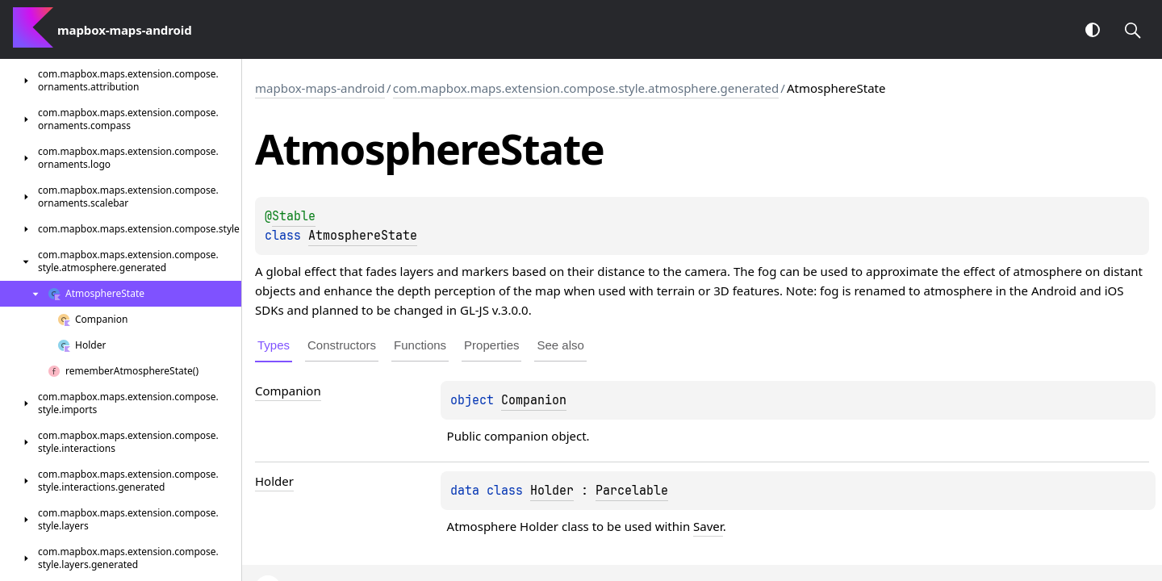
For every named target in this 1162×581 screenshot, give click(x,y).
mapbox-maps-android (320, 88)
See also (560, 345)
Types (273, 345)
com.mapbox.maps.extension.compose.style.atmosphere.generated (586, 88)
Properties (491, 345)
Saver (708, 526)
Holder (552, 491)
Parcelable (632, 491)
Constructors (341, 345)
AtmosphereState (362, 236)
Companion (533, 400)
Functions (420, 345)
